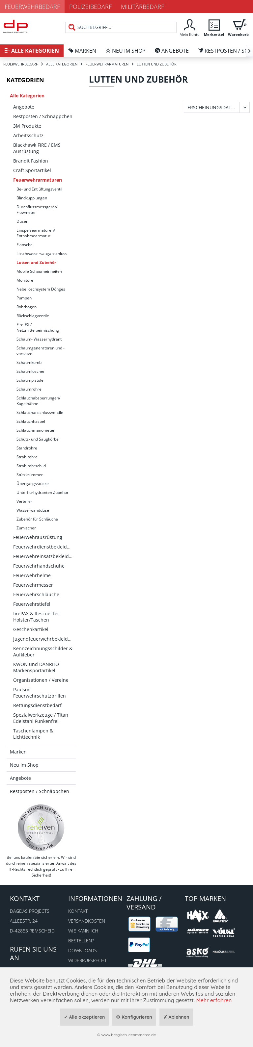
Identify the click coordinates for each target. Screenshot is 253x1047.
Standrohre (26, 448)
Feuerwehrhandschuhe (39, 566)
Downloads (82, 950)
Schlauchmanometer (35, 430)
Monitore (24, 280)
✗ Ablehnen (176, 1017)
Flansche (24, 244)
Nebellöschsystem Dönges (40, 289)
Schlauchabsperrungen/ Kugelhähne (38, 400)
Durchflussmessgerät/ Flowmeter (36, 209)
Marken (18, 752)
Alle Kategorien (27, 95)
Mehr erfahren (214, 1000)
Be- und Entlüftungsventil (39, 189)
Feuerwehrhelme (32, 575)
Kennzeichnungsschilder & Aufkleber (42, 651)
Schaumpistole (29, 380)
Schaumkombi (29, 362)
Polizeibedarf (90, 7)
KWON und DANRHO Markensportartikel (36, 667)
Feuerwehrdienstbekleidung (44, 547)
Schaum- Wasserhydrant (39, 339)
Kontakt (78, 911)
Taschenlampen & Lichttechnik (33, 734)
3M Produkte (27, 126)
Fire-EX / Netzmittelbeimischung (37, 327)
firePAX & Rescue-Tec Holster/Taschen (36, 616)
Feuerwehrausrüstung (37, 537)
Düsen (22, 221)
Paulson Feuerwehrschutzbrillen (39, 692)
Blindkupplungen (31, 198)
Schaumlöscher (30, 371)
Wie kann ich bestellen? (83, 936)
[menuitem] (189, 27)
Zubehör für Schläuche (37, 519)
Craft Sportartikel (32, 170)
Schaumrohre (29, 389)
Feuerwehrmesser (33, 585)
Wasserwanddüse (32, 510)
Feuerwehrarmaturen (37, 180)
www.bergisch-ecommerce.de (128, 1034)
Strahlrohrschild (31, 466)
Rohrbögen (26, 307)
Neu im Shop (24, 765)
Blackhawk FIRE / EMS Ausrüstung (37, 148)
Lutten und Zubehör (36, 262)
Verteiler (24, 501)
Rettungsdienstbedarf (37, 705)
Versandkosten (86, 921)
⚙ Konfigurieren (134, 1017)
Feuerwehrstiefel (31, 604)
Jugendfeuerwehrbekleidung (44, 639)
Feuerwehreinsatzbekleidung (44, 556)
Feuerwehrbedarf (32, 7)
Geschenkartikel (30, 629)
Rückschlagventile (32, 316)
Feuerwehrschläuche (36, 594)
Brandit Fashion (30, 161)
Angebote (23, 107)
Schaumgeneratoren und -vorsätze (40, 350)
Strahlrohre (27, 457)
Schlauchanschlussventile (39, 412)
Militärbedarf (142, 7)
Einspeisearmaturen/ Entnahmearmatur (35, 233)
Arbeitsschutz (28, 135)
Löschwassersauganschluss (41, 253)
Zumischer (26, 528)
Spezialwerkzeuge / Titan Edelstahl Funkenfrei (40, 718)
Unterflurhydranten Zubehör (42, 492)
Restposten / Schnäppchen (42, 116)
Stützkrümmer (29, 474)
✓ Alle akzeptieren (84, 1017)
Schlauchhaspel (30, 421)
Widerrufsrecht (87, 960)
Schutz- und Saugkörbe (37, 439)
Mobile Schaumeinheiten (39, 271)
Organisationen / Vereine (41, 680)
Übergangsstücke (32, 483)
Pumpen (24, 298)
